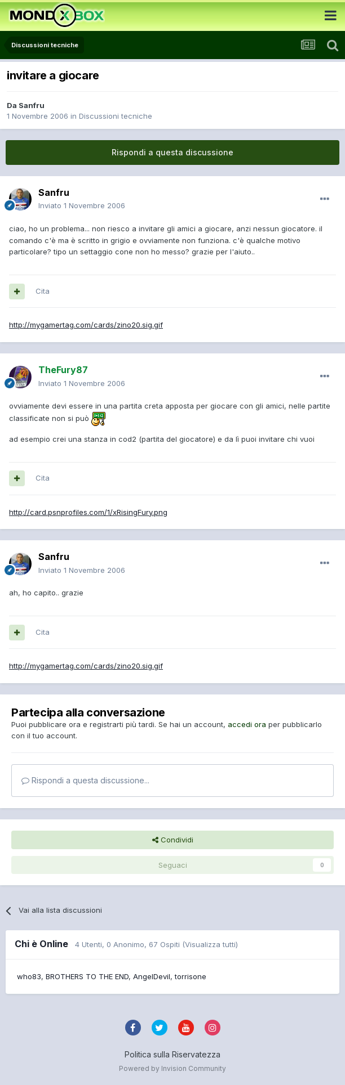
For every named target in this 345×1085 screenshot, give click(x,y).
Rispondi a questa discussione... (85, 780)
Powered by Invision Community (172, 1068)
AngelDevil (151, 976)
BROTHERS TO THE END (87, 976)
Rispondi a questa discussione (172, 152)
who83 (29, 976)
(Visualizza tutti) (210, 944)
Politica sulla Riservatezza (172, 1054)
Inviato (81, 205)
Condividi (172, 839)
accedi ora (247, 724)
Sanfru (32, 105)
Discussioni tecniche (115, 115)
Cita (43, 290)
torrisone (190, 976)
